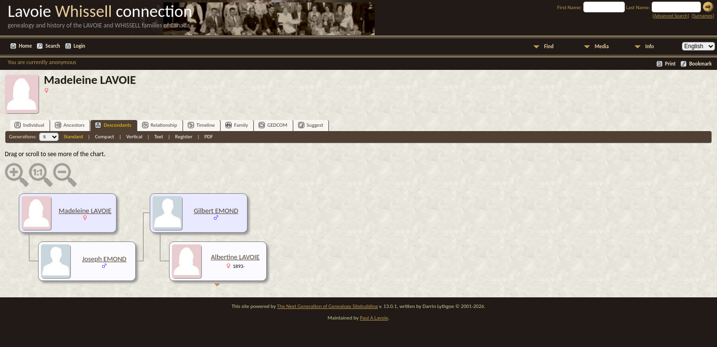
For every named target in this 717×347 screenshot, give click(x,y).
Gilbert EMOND (216, 210)
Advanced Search (670, 16)
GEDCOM (273, 125)
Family (236, 125)
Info (649, 46)
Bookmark (700, 64)
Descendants (113, 125)
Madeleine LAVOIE (85, 210)
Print (670, 64)
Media (602, 46)
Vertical (134, 136)
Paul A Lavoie (374, 318)
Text (158, 136)
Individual (29, 125)
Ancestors (70, 125)
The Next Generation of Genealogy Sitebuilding (327, 306)
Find (549, 46)
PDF (209, 136)
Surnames (702, 16)
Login (79, 46)
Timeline (201, 125)
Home (25, 46)
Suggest (311, 125)
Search (52, 46)
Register (184, 136)
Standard (73, 136)
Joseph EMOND (104, 258)
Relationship (159, 125)
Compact (104, 136)
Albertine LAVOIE (235, 257)
